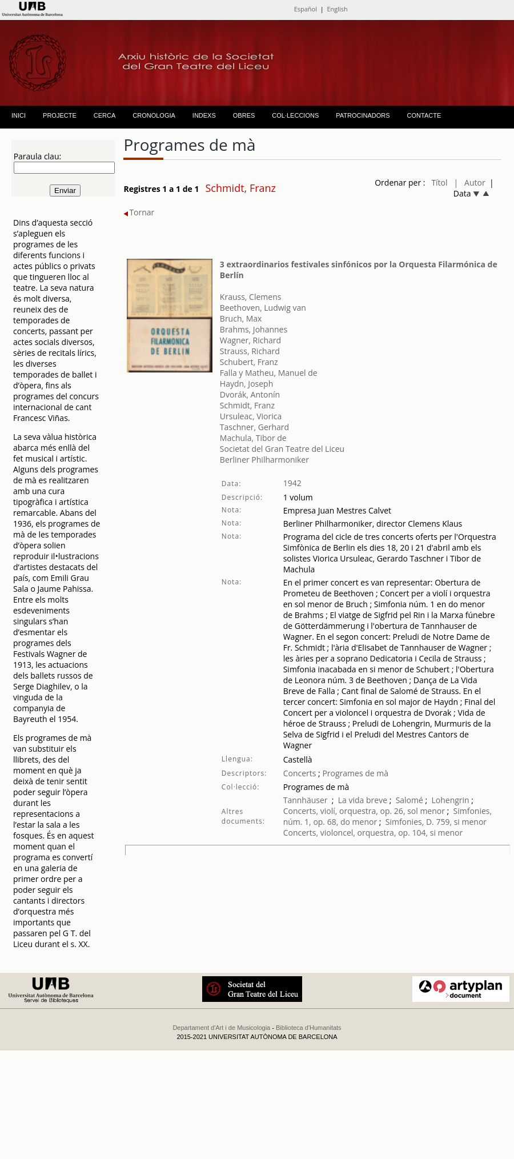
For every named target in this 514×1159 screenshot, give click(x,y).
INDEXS (204, 115)
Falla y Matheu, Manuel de (269, 372)
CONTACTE (424, 115)
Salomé (409, 800)
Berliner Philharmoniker (264, 459)
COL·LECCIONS (295, 115)
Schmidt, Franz (247, 405)
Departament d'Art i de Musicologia (221, 1027)
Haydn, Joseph (246, 383)
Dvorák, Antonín (250, 394)
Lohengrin (450, 800)
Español (305, 9)
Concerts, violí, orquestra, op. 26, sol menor (364, 810)
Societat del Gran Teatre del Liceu (282, 448)
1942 (292, 483)
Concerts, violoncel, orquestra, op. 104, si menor (373, 832)
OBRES (244, 115)
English (337, 9)
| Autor (469, 182)
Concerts (299, 773)
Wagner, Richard (250, 340)
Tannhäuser (305, 800)
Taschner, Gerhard (254, 427)
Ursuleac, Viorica (251, 416)
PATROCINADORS (362, 115)
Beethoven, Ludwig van (263, 307)
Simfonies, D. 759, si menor (436, 821)
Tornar (138, 212)
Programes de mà (354, 773)
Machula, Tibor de (253, 437)
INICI (18, 115)
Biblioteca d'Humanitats (309, 1027)
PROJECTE (60, 115)
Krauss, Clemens (251, 296)
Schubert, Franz (249, 361)
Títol (439, 182)
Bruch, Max (241, 318)
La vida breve (362, 800)
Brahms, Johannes (253, 329)
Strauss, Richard (250, 351)
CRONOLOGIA (153, 115)
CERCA (105, 115)
